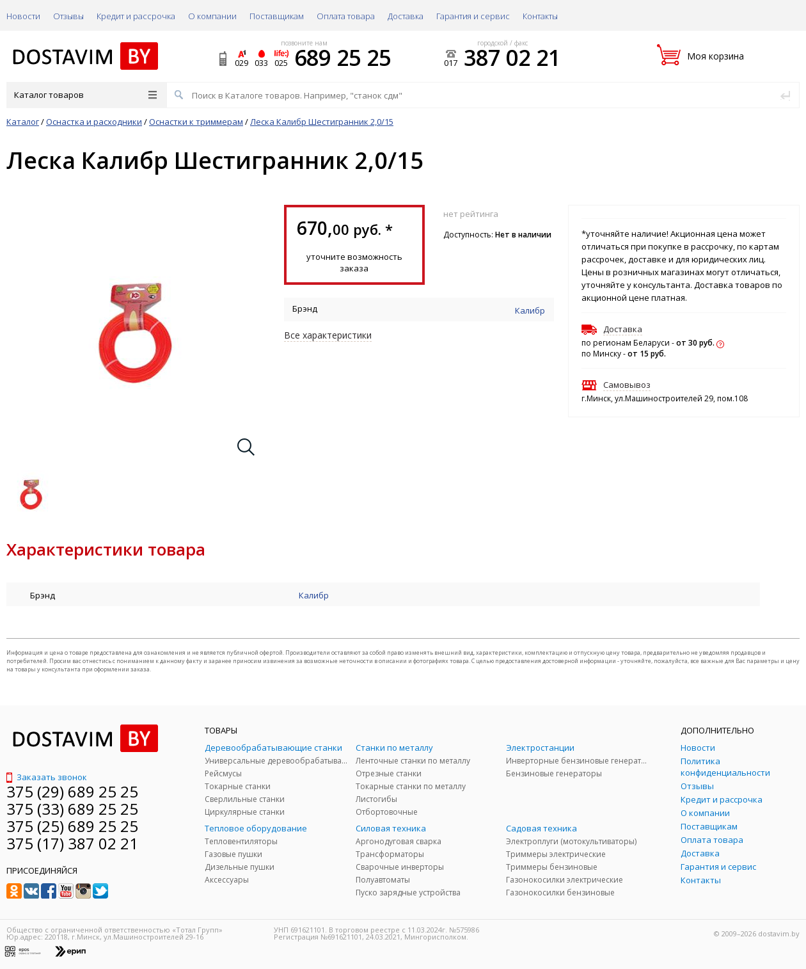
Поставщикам (276, 16)
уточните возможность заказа (354, 262)
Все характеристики (328, 335)
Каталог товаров (85, 94)
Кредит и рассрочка (136, 16)
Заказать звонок (46, 777)
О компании (212, 16)
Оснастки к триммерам (196, 121)
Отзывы (68, 16)
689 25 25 (342, 57)
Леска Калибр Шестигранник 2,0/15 (321, 121)
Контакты (540, 16)
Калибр (530, 310)
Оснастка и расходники (94, 121)
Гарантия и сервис (473, 16)
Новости (23, 16)
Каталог (22, 121)
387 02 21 (512, 57)
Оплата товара (346, 16)
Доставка (405, 16)
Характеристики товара (105, 549)
